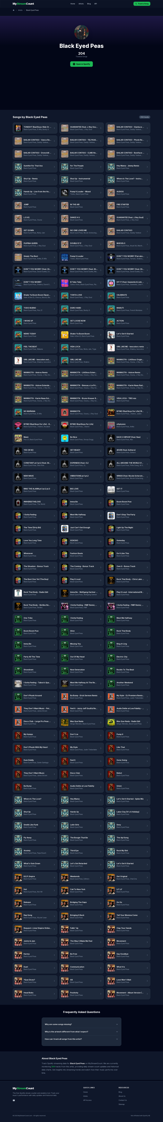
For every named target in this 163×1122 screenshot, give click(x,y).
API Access (87, 1100)
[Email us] (14, 1100)
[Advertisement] (81, 93)
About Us (122, 1096)
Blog (89, 4)
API (95, 4)
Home (73, 4)
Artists (81, 4)
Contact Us (123, 1100)
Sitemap (122, 1104)
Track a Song (142, 4)
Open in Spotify (81, 64)
